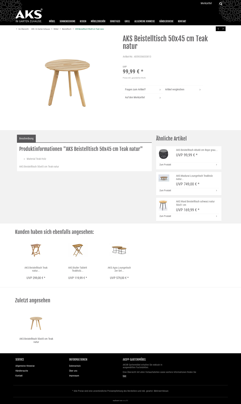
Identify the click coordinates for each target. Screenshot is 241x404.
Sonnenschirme (67, 21)
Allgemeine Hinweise (144, 21)
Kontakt (182, 21)
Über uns (73, 370)
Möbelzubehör (98, 21)
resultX (125, 400)
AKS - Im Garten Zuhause (40, 29)
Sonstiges (115, 21)
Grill (127, 21)
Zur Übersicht (22, 29)
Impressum (74, 375)
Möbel (52, 21)
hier (124, 376)
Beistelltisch (67, 29)
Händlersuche (166, 21)
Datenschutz (75, 366)
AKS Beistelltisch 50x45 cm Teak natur (89, 29)
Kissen (83, 21)
